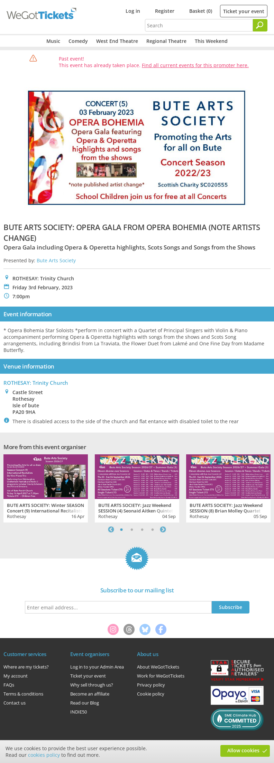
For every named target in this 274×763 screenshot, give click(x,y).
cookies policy (44, 755)
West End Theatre (117, 41)
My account (15, 676)
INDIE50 (78, 712)
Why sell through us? (91, 685)
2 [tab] (131, 529)
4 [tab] (152, 529)
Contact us (14, 703)
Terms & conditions (23, 694)
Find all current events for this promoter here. (195, 65)
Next (162, 529)
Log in (133, 11)
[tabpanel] (45, 488)
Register (164, 11)
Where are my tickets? (26, 667)
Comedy (78, 41)
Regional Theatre (166, 41)
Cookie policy (150, 694)
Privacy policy (151, 685)
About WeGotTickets (158, 667)
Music (53, 41)
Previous (111, 529)
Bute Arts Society (56, 260)
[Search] (260, 25)
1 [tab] (121, 529)
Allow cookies (243, 750)
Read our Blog (84, 703)
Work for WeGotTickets (160, 676)
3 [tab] (142, 529)
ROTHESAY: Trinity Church (35, 382)
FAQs (8, 685)
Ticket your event (243, 11)
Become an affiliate (89, 694)
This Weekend (211, 41)
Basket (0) (200, 11)
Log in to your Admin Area (97, 667)
